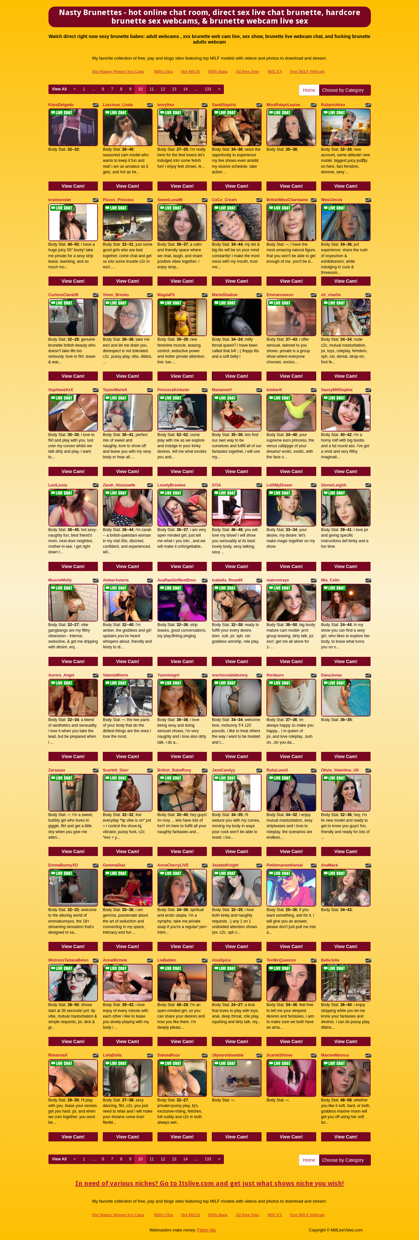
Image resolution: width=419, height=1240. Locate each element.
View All (59, 89)
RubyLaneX (277, 770)
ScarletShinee (279, 1055)
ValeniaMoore (115, 675)
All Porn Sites (247, 71)
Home (309, 90)
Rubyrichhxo (333, 105)
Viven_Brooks (116, 295)
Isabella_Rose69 (227, 580)
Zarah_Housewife (119, 485)
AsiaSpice (221, 960)
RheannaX (58, 1055)
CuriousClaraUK (63, 295)
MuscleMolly (60, 580)
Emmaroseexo (279, 295)
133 (208, 89)
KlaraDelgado (61, 105)
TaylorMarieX (115, 390)
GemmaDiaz (114, 865)
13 (174, 89)
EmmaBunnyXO (63, 865)
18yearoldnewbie (228, 1055)
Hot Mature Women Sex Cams (118, 71)
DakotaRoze (168, 1055)
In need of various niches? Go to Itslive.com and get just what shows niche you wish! (209, 1183)
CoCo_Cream (224, 200)
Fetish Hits (206, 1230)
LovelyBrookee (171, 485)
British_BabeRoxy (174, 770)
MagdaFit (166, 295)
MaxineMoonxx (335, 1055)
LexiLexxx (57, 485)
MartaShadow (224, 295)
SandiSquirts (224, 105)
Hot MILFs (190, 71)
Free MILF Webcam (307, 71)
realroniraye (277, 580)
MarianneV (222, 390)
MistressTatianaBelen (68, 960)
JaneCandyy (223, 770)
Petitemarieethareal (284, 865)
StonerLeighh (333, 485)
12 (163, 89)
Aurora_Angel (61, 675)
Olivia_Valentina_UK (340, 770)
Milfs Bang (218, 71)
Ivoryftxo (165, 105)
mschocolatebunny (229, 675)
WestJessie (331, 200)
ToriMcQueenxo (281, 960)
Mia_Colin (330, 580)
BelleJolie (330, 960)
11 (152, 89)
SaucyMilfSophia (337, 390)
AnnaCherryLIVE (173, 865)
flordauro (275, 675)
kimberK (274, 390)
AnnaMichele (115, 960)
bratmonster (59, 200)
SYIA (216, 485)
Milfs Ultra (163, 71)
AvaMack (329, 865)
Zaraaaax (56, 770)
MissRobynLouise (283, 105)
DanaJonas (331, 675)
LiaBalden (166, 960)
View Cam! (73, 186)
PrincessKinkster (173, 390)
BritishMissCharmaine (287, 200)
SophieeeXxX (60, 390)
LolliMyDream (279, 485)
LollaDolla (112, 1055)
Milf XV (274, 71)
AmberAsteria (116, 580)
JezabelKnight (225, 865)
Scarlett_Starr (116, 770)
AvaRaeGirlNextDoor (176, 580)
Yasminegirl (168, 675)
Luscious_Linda (118, 105)
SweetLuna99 (170, 200)
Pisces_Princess (118, 200)
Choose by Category (345, 90)
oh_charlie (331, 295)
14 (185, 89)
